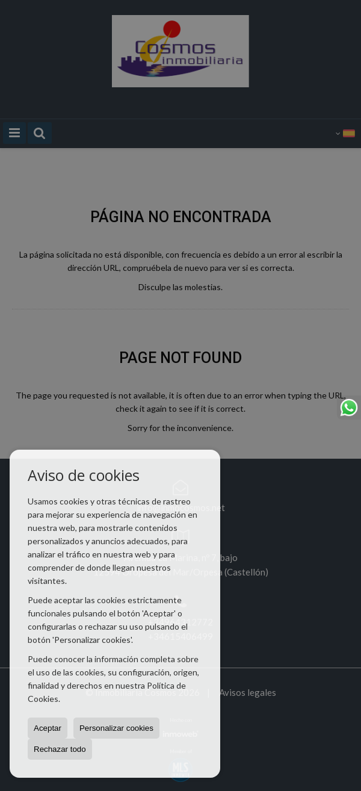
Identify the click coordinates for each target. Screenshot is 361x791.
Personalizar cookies (116, 728)
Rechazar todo (60, 749)
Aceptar (47, 728)
